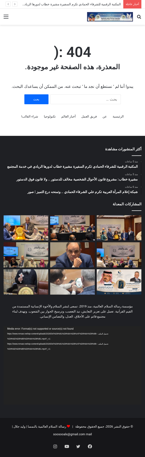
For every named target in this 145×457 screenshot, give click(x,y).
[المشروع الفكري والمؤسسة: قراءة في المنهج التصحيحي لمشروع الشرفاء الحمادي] (119, 281)
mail (89, 434)
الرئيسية (118, 116)
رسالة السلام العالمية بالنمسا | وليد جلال (39, 426)
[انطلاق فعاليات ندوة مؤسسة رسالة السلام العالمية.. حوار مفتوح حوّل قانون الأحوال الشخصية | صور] (26, 254)
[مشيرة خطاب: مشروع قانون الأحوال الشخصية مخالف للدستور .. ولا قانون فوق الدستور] (72, 227)
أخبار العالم (68, 116)
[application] (72, 365)
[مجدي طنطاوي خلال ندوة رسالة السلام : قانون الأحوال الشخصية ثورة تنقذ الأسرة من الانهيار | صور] (72, 254)
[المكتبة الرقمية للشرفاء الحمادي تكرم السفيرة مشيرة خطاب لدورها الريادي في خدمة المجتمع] (119, 227)
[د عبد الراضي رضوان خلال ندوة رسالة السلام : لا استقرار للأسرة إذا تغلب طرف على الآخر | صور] (119, 254)
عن (105, 116)
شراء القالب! (29, 116)
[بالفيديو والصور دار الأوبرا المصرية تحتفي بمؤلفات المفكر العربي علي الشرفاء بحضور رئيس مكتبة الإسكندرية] (72, 281)
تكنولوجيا (50, 116)
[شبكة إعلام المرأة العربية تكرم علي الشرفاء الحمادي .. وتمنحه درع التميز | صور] (26, 227)
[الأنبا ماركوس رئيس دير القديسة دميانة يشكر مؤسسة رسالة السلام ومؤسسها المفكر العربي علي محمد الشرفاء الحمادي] (26, 281)
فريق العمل (89, 116)
